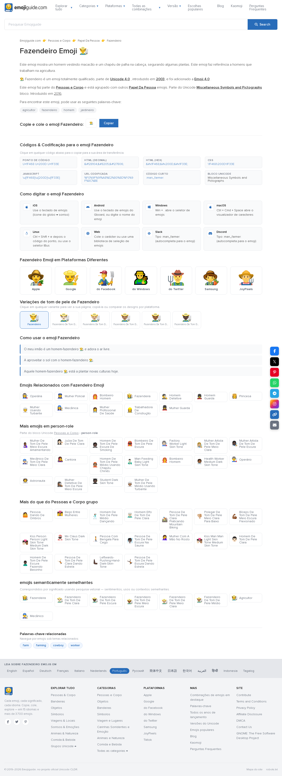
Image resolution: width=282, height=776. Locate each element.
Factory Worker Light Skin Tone (174, 444)
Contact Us (244, 727)
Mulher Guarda (176, 408)
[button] (48, 162)
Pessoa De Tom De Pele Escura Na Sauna (139, 540)
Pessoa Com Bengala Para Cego (105, 539)
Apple (148, 695)
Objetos (56, 708)
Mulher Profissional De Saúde (104, 410)
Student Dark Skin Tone (105, 481)
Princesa (241, 396)
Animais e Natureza (110, 738)
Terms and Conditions (251, 701)
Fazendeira (138, 396)
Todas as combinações (146, 7)
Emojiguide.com (30, 41)
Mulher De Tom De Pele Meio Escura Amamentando (36, 445)
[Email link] (274, 425)
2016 (57, 93)
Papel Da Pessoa (89, 41)
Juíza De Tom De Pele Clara (70, 442)
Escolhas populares (195, 7)
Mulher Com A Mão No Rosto (176, 537)
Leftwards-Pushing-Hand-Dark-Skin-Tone (106, 562)
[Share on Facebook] (274, 351)
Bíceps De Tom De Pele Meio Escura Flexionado (244, 516)
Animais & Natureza (64, 733)
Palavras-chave (200, 706)
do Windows (152, 714)
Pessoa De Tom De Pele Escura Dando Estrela (140, 562)
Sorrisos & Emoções (65, 727)
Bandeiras (58, 701)
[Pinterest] (25, 721)
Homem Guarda (206, 396)
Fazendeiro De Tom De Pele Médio (208, 600)
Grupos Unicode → (63, 746)
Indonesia (230, 671)
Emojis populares (202, 730)
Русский (138, 671)
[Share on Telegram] (274, 393)
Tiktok (148, 740)
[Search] (262, 24)
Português (119, 671)
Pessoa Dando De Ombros (33, 515)
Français (63, 671)
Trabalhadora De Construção (140, 410)
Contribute (243, 695)
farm (26, 645)
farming (41, 645)
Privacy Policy (245, 708)
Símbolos (57, 714)
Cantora (66, 460)
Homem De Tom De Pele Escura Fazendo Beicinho (35, 564)
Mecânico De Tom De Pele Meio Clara (35, 462)
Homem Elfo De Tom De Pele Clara (139, 515)
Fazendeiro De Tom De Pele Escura (104, 600)
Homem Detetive (172, 396)
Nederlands (98, 671)
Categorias (88, 6)
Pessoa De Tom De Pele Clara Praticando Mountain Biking (174, 519)
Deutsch (45, 671)
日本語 (172, 671)
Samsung (150, 727)
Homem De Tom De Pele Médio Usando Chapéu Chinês (106, 465)
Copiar (109, 123)
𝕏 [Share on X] (274, 361)
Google (149, 701)
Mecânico (33, 616)
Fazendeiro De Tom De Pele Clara (69, 600)
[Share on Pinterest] (274, 372)
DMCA (240, 720)
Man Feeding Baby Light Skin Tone (140, 462)
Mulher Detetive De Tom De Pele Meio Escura (70, 484)
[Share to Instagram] (274, 404)
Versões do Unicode (204, 723)
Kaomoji (236, 6)
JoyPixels (150, 733)
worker (75, 645)
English (12, 671)
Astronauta (33, 481)
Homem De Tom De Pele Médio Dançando (105, 516)
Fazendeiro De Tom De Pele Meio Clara (174, 601)
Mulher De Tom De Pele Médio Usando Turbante (141, 484)
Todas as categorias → (112, 751)
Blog (220, 6)
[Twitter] (16, 721)
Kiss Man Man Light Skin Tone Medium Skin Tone (210, 540)
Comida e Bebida (109, 744)
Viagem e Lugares (110, 720)
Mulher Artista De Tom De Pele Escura (245, 444)
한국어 (187, 671)
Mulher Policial (71, 396)
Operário (242, 460)
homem (69, 110)
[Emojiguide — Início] (8, 691)
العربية (202, 671)
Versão (174, 6)
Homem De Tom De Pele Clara (244, 539)
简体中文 (156, 671)
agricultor (28, 110)
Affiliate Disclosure (249, 714)
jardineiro (87, 110)
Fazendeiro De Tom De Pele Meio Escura (139, 601)
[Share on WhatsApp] (274, 382)
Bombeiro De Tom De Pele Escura (140, 444)
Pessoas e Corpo (59, 41)
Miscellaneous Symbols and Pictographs (227, 179)
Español (28, 671)
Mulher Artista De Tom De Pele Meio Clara (210, 445)
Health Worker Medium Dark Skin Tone (210, 462)
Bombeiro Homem (102, 396)
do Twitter (150, 720)
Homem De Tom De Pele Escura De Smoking (105, 445)
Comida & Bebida (63, 740)
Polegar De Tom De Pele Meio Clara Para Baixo (209, 516)
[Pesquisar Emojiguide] (126, 24)
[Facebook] (7, 721)
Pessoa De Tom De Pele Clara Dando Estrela (70, 562)
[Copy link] (274, 414)
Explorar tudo (64, 7)
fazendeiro (49, 110)
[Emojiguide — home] (25, 7)
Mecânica (67, 408)
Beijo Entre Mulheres (68, 513)
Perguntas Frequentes (257, 7)
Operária (32, 396)
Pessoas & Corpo (63, 695)
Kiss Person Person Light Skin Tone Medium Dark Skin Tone (35, 542)
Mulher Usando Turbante (32, 410)
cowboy (58, 645)
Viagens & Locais (63, 720)
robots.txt (272, 769)
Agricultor (242, 598)
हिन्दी (215, 671)
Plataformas (115, 6)
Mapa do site (255, 769)
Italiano (79, 671)
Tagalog (248, 671)
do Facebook (153, 708)
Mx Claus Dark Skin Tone (71, 537)
